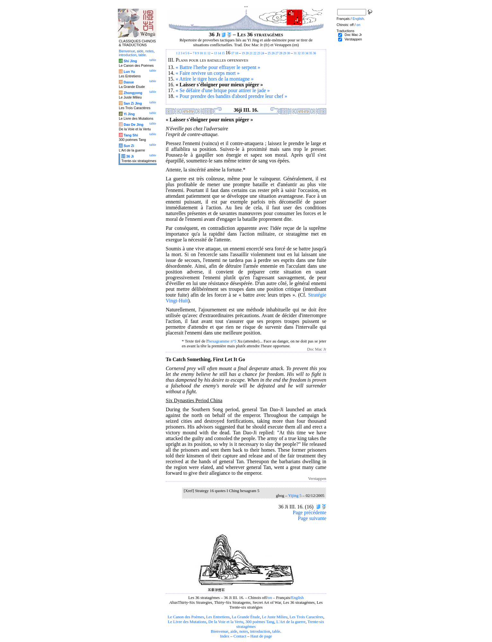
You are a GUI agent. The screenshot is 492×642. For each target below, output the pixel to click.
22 (255, 53)
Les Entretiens (218, 617)
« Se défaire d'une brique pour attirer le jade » (223, 90)
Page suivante (312, 518)
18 (236, 53)
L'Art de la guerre (290, 622)
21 (251, 53)
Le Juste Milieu (275, 617)
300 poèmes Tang (259, 622)
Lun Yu (129, 72)
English (297, 597)
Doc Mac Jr (353, 35)
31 (295, 53)
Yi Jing (129, 114)
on (270, 597)
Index (224, 636)
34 (306, 53)
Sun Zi (129, 146)
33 (302, 53)
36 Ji (130, 156)
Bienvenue (219, 631)
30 (288, 53)
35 (310, 53)
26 (273, 53)
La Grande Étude (246, 617)
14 (219, 53)
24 (262, 53)
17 (232, 53)
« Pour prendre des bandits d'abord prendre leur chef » (231, 96)
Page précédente (309, 512)
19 (243, 53)
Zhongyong (133, 93)
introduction (260, 631)
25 (269, 53)
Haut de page (261, 636)
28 (281, 53)
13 (215, 53)
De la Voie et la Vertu (225, 622)
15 (223, 53)
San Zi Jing (133, 103)
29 (284, 53)
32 (299, 53)
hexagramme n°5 (222, 341)
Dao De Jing (134, 124)
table (276, 631)
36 (314, 53)
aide (233, 631)
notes (243, 631)
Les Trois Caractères (306, 617)
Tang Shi (131, 135)
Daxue (129, 82)
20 (247, 53)
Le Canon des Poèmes (186, 617)
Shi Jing (130, 61)
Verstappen (353, 39)
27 (277, 53)
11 (205, 53)
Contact (239, 636)
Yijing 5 (295, 495)
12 (208, 53)
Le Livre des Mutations (187, 622)
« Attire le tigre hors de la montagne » (215, 79)
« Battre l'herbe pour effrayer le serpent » (218, 67)
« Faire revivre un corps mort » (208, 73)
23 (258, 53)
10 (201, 53)
